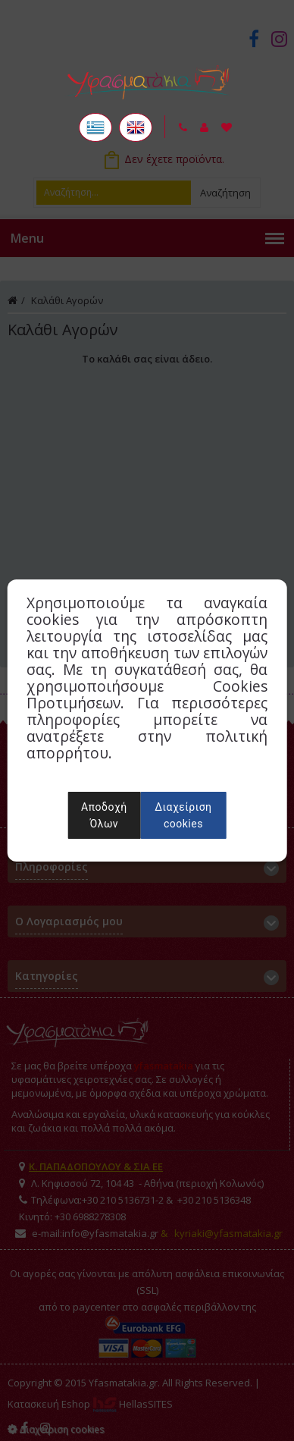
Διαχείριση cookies (183, 815)
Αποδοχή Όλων (103, 815)
